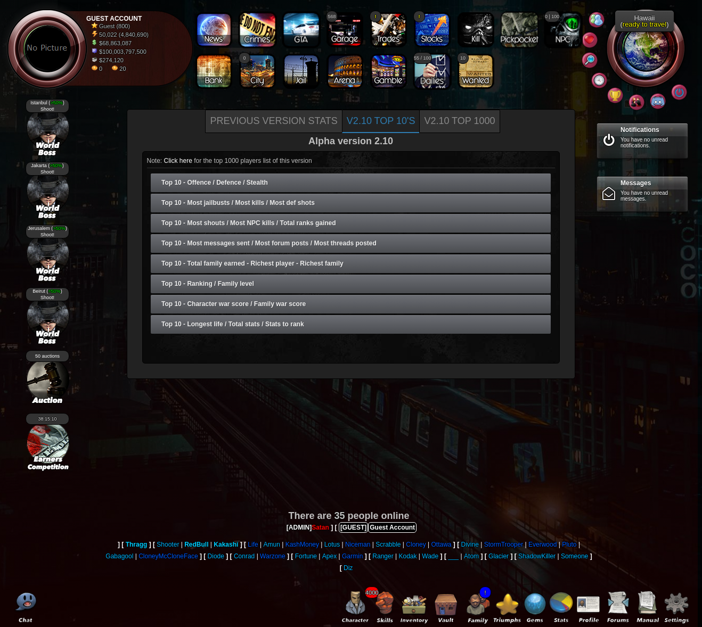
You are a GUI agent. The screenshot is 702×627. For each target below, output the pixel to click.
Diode (216, 556)
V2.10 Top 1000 (459, 121)
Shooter (168, 544)
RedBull (196, 544)
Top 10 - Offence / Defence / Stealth (214, 182)
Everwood (542, 544)
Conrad (244, 556)
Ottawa (441, 544)
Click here (178, 160)
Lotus (332, 544)
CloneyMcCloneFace (168, 556)
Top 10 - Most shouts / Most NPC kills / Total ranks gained (248, 223)
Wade (430, 556)
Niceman (357, 544)
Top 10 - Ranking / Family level (207, 283)
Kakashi (226, 544)
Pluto (569, 544)
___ (453, 556)
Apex (329, 556)
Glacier (498, 556)
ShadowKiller (537, 556)
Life (253, 544)
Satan (320, 527)
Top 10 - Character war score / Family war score (233, 304)
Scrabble (388, 544)
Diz (348, 568)
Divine (469, 544)
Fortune (306, 556)
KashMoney (302, 544)
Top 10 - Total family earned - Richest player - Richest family (252, 263)
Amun (272, 544)
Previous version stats (273, 121)
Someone (574, 556)
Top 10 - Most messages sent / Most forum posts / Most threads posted (269, 243)
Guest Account (392, 527)
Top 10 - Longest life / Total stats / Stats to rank (232, 324)
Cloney (416, 544)
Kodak (407, 556)
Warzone (272, 556)
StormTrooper (504, 544)
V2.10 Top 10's (381, 121)
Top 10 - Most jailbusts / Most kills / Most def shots (238, 203)
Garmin (352, 556)
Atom (471, 556)
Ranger (382, 556)
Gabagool (119, 556)
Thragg (137, 544)
